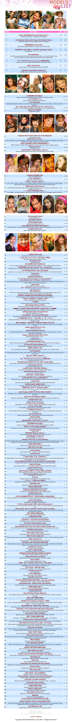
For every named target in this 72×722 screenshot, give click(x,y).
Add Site (32, 716)
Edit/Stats (39, 716)
